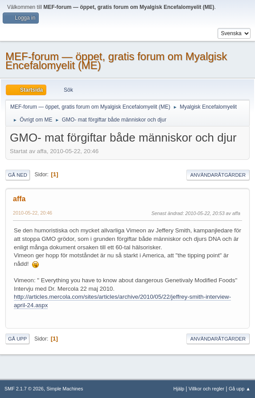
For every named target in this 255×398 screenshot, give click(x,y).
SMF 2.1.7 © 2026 (24, 388)
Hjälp (179, 388)
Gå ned (17, 175)
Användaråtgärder (218, 175)
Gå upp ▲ (240, 388)
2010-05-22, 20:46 (32, 212)
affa (19, 199)
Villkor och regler (206, 388)
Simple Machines (64, 388)
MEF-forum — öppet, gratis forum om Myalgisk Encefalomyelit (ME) (116, 60)
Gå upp (17, 338)
